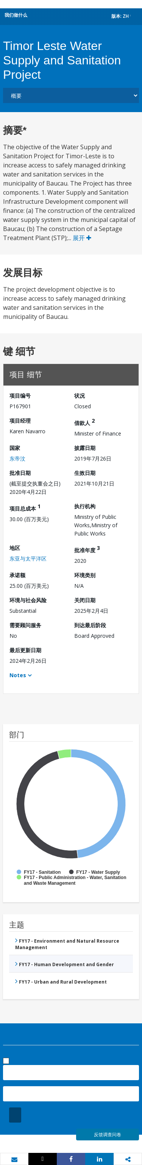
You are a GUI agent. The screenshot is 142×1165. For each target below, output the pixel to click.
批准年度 (87, 549)
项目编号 (20, 395)
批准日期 (20, 472)
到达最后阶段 (90, 625)
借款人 (84, 421)
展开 (82, 238)
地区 (14, 547)
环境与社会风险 (28, 600)
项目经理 (20, 420)
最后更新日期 (25, 650)
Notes (17, 675)
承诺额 (17, 575)
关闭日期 (84, 600)
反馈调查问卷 (107, 1134)
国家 (14, 447)
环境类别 (84, 575)
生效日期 (84, 472)
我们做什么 (16, 15)
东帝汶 (17, 458)
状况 (79, 395)
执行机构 (84, 506)
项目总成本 (25, 507)
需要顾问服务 (25, 625)
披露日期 (84, 447)
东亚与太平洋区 (28, 558)
